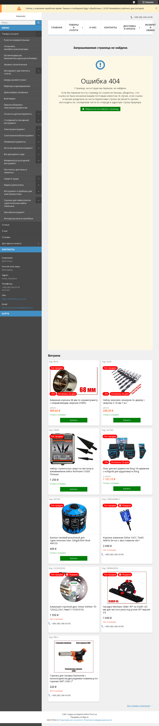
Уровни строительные (15, 64)
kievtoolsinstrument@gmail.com (17, 307)
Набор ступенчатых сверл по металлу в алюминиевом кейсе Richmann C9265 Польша (71, 471)
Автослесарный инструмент (18, 147)
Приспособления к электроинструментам (15, 106)
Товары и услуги (10, 33)
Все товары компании (138, 705)
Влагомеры (9, 98)
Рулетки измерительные (16, 40)
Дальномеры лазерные (16, 92)
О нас (5, 230)
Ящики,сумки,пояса (14, 184)
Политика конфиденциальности (98, 720)
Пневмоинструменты (15, 141)
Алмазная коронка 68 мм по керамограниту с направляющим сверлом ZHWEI (74, 401)
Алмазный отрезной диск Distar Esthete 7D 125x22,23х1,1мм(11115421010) (73, 608)
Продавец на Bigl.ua (79, 717)
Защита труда (11, 178)
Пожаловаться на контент (70, 720)
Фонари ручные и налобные (18, 218)
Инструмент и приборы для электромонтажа (18, 192)
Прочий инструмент (14, 212)
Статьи (5, 224)
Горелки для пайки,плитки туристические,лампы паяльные (17, 203)
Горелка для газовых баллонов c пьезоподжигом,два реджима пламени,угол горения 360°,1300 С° (74, 678)
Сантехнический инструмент (19, 135)
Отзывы (6, 237)
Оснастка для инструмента (18, 113)
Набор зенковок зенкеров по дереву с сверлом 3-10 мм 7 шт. (124, 401)
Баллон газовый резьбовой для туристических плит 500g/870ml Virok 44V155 (70, 540)
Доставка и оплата (11, 243)
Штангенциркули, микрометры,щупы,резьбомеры (20, 57)
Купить (73, 420)
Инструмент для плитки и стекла (17, 72)
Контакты (110, 27)
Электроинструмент (14, 129)
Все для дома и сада (14, 154)
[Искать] (38, 22)
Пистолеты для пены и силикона (15, 171)
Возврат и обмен (150, 28)
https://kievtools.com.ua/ (14, 298)
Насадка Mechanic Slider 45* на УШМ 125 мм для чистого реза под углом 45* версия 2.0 (126, 609)
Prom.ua (93, 714)
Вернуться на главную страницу (102, 108)
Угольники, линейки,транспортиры (16, 48)
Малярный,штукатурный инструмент (16, 162)
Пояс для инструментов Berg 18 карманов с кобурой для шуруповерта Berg (126, 470)
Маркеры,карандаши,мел (17, 86)
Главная (56, 27)
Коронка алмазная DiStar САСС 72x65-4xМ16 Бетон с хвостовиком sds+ (123, 539)
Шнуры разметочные (15, 79)
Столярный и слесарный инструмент (16, 121)
